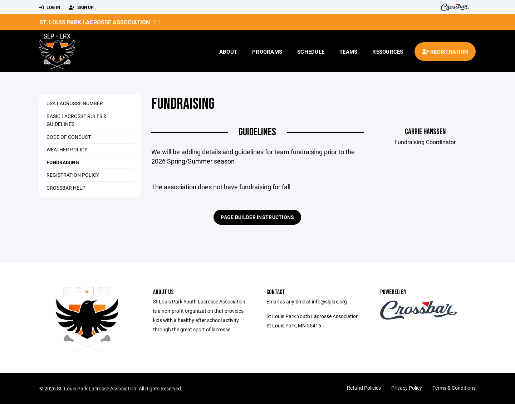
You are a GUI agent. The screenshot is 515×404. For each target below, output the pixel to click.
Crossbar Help (65, 187)
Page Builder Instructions (257, 217)
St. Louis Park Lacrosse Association (94, 22)
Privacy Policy (406, 387)
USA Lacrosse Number (74, 103)
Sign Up (81, 7)
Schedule (310, 51)
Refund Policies (364, 387)
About (228, 51)
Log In (49, 7)
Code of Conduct (68, 136)
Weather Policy (66, 149)
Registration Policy (72, 174)
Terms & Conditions (454, 387)
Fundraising (62, 162)
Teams (348, 51)
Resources (387, 51)
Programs (267, 51)
